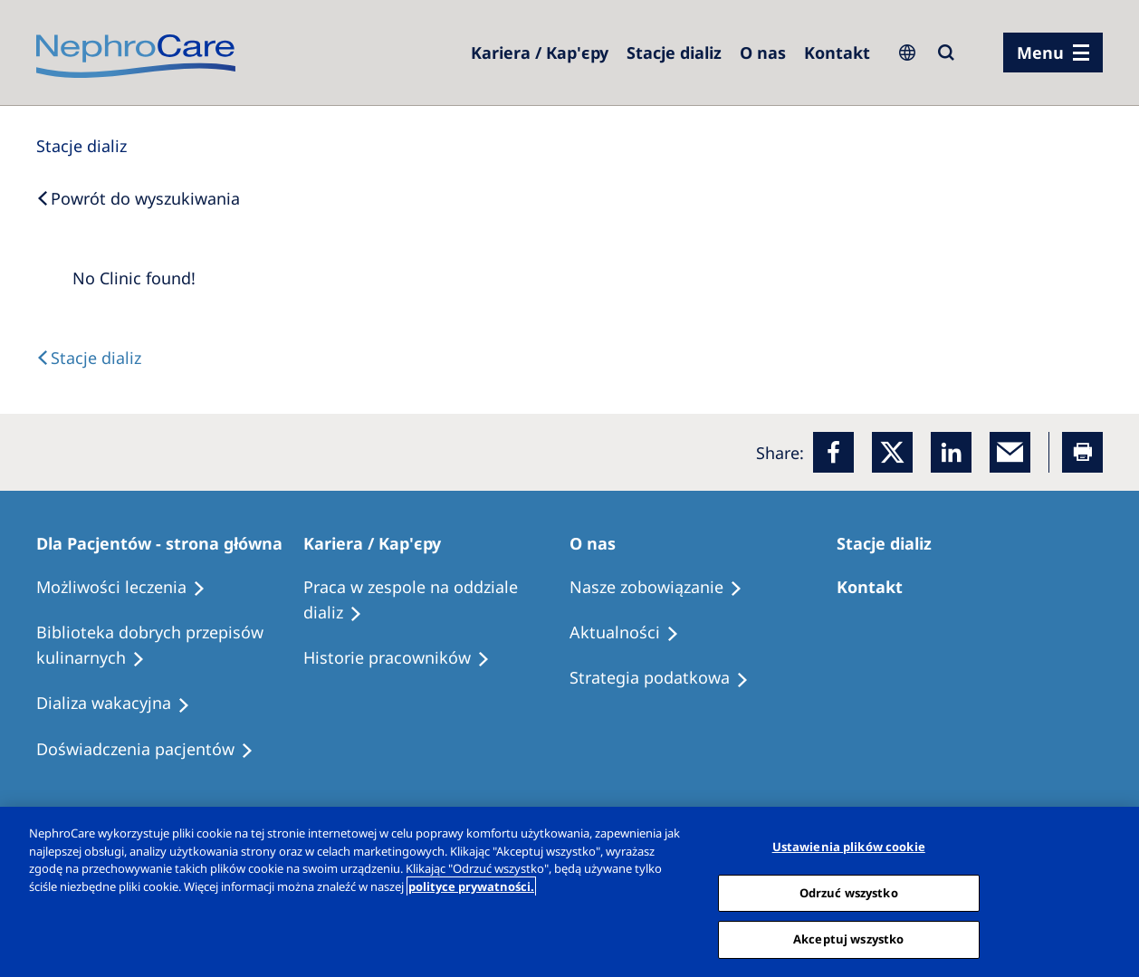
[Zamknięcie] (1110, 890)
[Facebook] (833, 452)
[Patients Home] (167, 543)
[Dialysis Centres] (539, 52)
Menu (1040, 52)
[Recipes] (169, 645)
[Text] (88, 357)
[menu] (1053, 52)
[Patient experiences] (153, 749)
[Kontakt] (837, 52)
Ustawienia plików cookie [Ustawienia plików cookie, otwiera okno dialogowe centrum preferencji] (848, 846)
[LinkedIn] (951, 452)
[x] (892, 452)
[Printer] (1082, 452)
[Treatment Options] (129, 587)
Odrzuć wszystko (848, 893)
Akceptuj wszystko (848, 939)
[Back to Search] (138, 198)
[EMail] (1010, 452)
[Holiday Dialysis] (121, 703)
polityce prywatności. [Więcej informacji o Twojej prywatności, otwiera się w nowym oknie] (471, 886)
